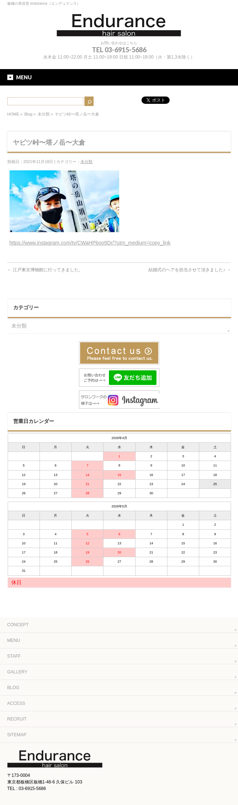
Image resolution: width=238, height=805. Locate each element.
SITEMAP (17, 734)
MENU (13, 640)
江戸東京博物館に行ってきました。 (45, 269)
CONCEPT (18, 624)
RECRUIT (17, 719)
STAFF (14, 656)
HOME (13, 114)
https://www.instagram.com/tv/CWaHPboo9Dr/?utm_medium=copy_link (90, 243)
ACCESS (16, 703)
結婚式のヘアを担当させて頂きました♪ (189, 269)
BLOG (13, 687)
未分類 (44, 114)
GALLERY (17, 671)
